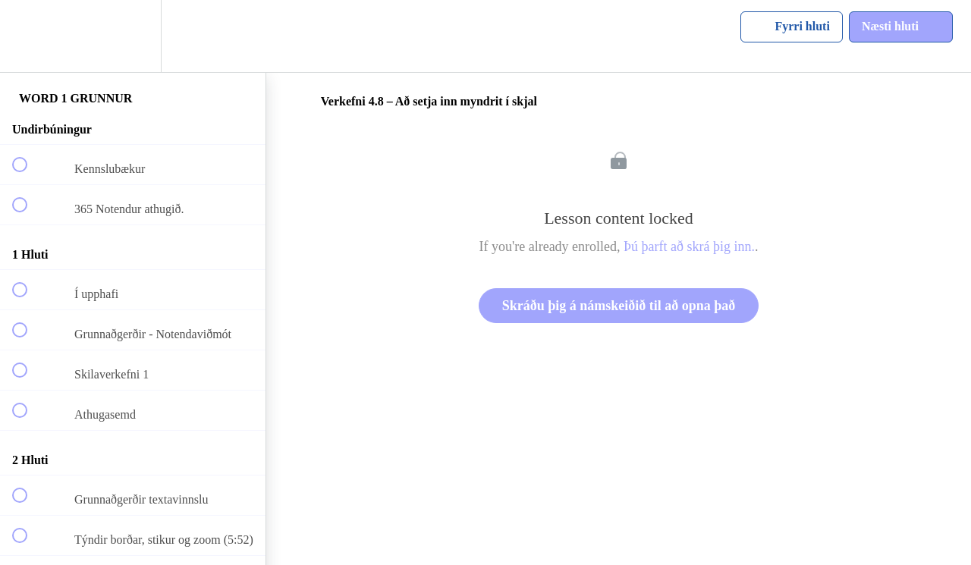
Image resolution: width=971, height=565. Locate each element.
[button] (28, 36)
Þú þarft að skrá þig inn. (689, 246)
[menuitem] (133, 36)
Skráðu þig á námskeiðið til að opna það (619, 305)
